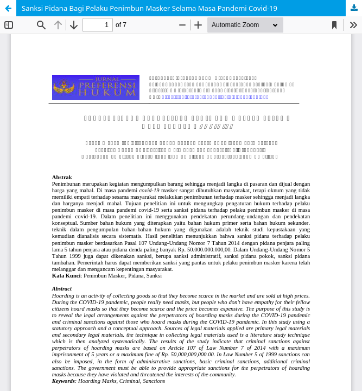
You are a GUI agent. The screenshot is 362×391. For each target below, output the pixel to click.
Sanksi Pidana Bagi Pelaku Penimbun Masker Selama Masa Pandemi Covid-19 (149, 8)
